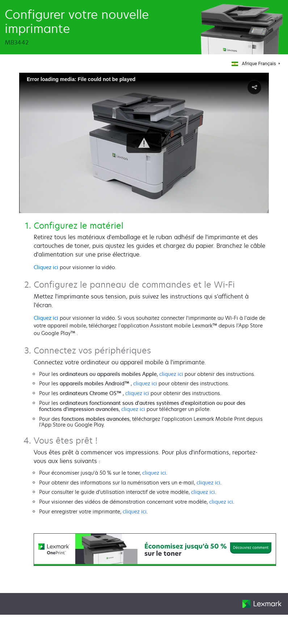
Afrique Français (253, 63)
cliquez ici (171, 373)
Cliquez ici (46, 267)
